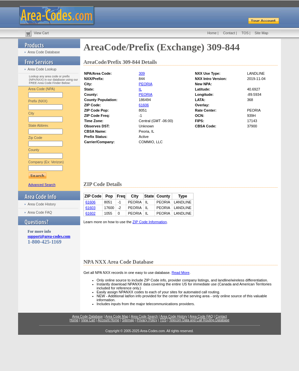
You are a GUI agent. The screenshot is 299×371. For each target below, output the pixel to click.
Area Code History (42, 204)
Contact (229, 33)
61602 (90, 213)
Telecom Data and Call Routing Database (199, 320)
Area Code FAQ (40, 212)
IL (140, 89)
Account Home (108, 320)
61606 (144, 105)
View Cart (41, 33)
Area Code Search (144, 316)
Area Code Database (44, 52)
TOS (245, 33)
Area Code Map (116, 316)
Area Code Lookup (42, 69)
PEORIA (145, 84)
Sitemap (128, 320)
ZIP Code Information (149, 222)
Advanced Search (42, 185)
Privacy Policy (147, 320)
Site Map (261, 33)
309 (142, 73)
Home (212, 33)
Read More (180, 273)
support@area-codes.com (49, 236)
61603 (90, 208)
